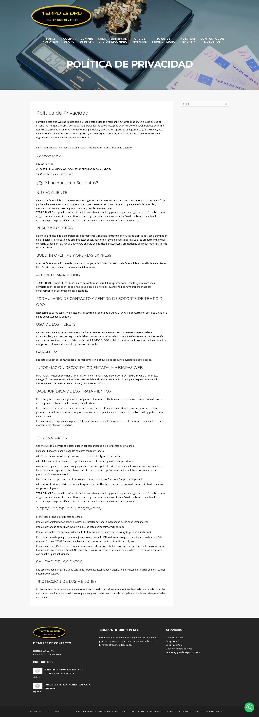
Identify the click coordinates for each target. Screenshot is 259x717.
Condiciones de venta (215, 711)
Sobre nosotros (50, 40)
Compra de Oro (173, 641)
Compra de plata (87, 40)
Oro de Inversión (174, 637)
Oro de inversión (140, 40)
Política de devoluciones (184, 711)
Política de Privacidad (153, 711)
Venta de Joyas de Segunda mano (183, 652)
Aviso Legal (104, 711)
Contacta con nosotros (212, 40)
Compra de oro (69, 40)
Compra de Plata (174, 644)
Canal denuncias (84, 711)
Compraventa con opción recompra (113, 40)
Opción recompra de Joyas (179, 648)
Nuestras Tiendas (188, 40)
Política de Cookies (125, 711)
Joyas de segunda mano (164, 40)
